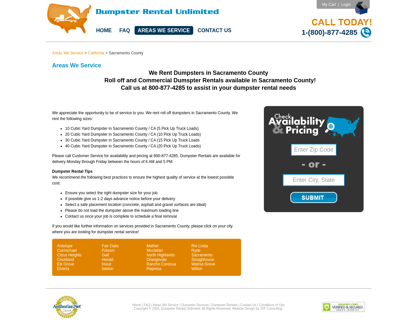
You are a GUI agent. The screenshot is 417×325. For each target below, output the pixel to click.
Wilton (197, 268)
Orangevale (157, 259)
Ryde (196, 250)
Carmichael (67, 250)
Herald (107, 259)
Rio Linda (200, 246)
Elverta (63, 268)
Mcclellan (155, 250)
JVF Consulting (271, 308)
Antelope (64, 246)
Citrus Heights (69, 255)
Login (346, 4)
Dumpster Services (195, 305)
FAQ (124, 30)
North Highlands (161, 255)
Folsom (108, 250)
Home (104, 30)
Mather (153, 246)
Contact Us (215, 30)
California (96, 53)
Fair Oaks (110, 246)
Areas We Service (164, 30)
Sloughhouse (203, 259)
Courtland (65, 259)
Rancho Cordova (161, 264)
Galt (105, 255)
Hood (106, 264)
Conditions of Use (272, 305)
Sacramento (202, 255)
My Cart (329, 4)
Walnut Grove (203, 264)
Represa (154, 268)
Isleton (107, 268)
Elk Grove (65, 264)
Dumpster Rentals (224, 305)
